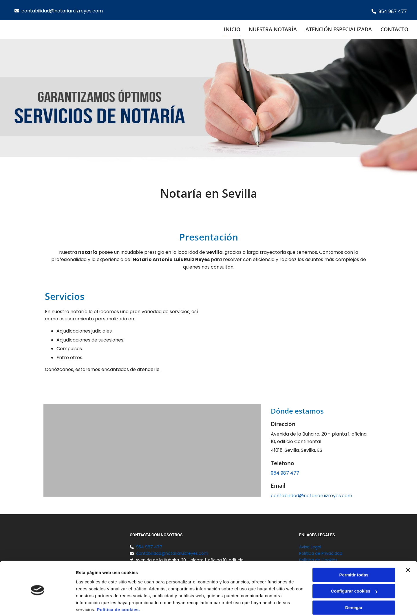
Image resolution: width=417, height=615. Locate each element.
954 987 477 (392, 11)
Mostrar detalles (93, 603)
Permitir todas (354, 552)
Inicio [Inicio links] (232, 29)
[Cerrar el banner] (408, 548)
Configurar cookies (354, 569)
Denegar (354, 585)
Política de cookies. (118, 587)
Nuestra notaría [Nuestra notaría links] (273, 29)
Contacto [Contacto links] (394, 29)
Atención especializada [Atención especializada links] (339, 29)
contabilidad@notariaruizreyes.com (62, 11)
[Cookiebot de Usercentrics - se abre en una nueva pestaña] (37, 603)
